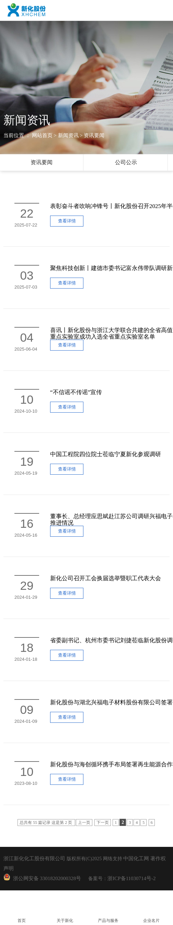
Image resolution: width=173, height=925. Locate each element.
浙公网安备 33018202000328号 (45, 878)
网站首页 (42, 135)
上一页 (84, 822)
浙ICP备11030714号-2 (131, 878)
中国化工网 (136, 858)
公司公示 (126, 162)
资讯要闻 (42, 162)
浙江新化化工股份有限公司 (34, 858)
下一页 (102, 822)
